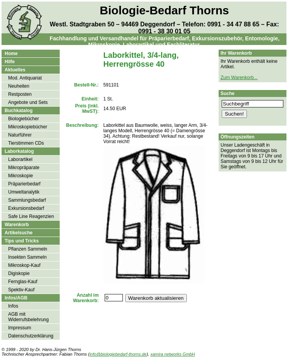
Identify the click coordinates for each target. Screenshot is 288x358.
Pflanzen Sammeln (27, 249)
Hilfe (10, 61)
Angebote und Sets (28, 102)
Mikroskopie (20, 175)
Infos (13, 306)
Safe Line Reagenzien (31, 216)
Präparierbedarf (24, 184)
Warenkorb (17, 224)
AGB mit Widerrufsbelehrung (28, 316)
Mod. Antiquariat (25, 78)
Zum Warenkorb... (239, 77)
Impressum (19, 327)
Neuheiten (18, 86)
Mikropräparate (24, 167)
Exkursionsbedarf (26, 208)
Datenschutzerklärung (30, 336)
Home (11, 53)
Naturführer (20, 135)
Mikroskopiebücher (27, 127)
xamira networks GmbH (172, 354)
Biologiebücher (23, 118)
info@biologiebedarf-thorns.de (118, 354)
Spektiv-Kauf (21, 289)
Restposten (20, 94)
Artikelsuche (19, 232)
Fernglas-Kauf (22, 281)
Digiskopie (18, 273)
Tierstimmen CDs (26, 143)
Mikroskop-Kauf (24, 265)
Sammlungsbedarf (27, 200)
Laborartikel (20, 159)
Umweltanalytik (24, 192)
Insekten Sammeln (27, 257)
